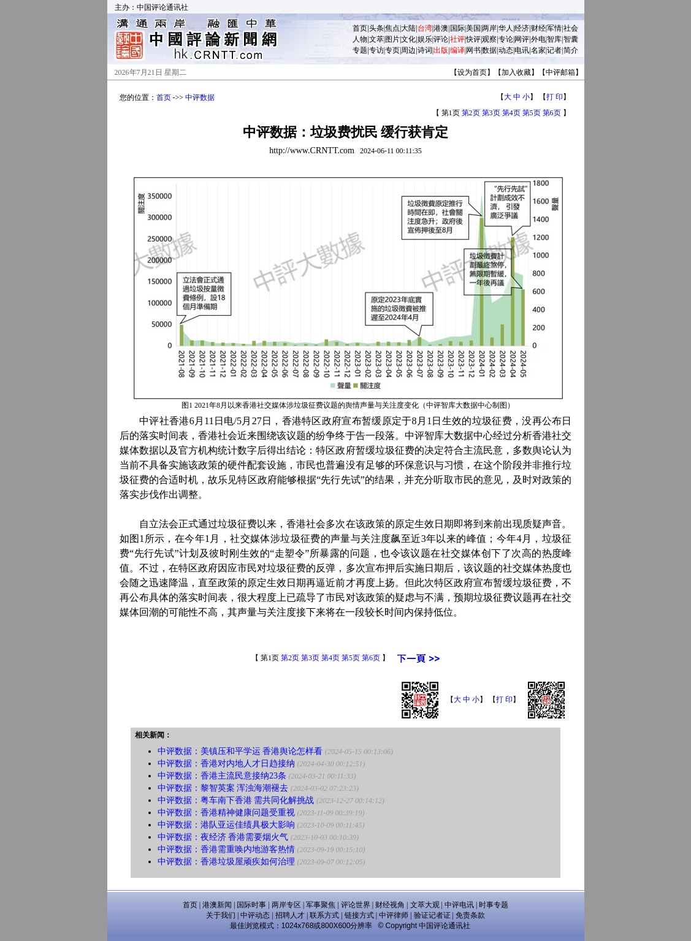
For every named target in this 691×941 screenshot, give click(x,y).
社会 (570, 28)
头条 (376, 28)
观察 (489, 39)
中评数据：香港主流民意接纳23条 (222, 775)
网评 (521, 39)
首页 (360, 28)
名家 (538, 50)
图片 (392, 39)
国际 (457, 28)
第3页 (491, 113)
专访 (376, 50)
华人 (505, 28)
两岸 (489, 28)
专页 (392, 50)
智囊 (570, 39)
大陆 (408, 28)
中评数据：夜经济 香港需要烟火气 (223, 837)
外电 (538, 39)
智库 (554, 39)
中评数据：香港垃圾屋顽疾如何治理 (226, 861)
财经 (538, 28)
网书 (473, 50)
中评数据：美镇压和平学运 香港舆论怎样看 (240, 751)
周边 (408, 50)
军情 (554, 28)
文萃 (376, 39)
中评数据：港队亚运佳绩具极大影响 (226, 824)
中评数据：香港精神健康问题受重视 (226, 812)
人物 (360, 39)
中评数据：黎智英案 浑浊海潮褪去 (223, 788)
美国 (473, 28)
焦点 (392, 28)
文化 (408, 39)
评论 (440, 39)
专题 (360, 50)
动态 (505, 50)
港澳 (440, 28)
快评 (473, 39)
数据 (489, 50)
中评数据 (200, 97)
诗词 (425, 50)
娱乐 (425, 39)
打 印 (554, 97)
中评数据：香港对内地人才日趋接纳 (226, 763)
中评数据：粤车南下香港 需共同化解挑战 (236, 800)
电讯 (521, 50)
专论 (505, 39)
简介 (570, 50)
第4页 (511, 113)
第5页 (531, 113)
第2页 (471, 113)
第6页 (552, 113)
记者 (554, 50)
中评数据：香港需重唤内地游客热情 (226, 849)
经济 (521, 28)
